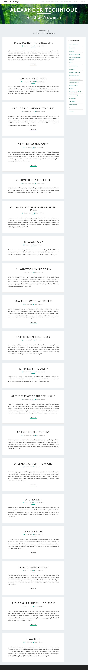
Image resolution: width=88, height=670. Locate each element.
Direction (71, 51)
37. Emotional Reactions (33, 432)
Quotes (71, 88)
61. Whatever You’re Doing (33, 269)
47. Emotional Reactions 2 (33, 337)
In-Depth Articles (73, 66)
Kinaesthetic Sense (74, 75)
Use (70, 108)
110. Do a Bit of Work (33, 78)
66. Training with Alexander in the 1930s (33, 208)
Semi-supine (72, 98)
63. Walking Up (33, 241)
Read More (34, 64)
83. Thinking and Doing (33, 144)
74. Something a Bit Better (33, 180)
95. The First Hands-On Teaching (33, 108)
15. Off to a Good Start (33, 567)
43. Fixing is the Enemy (33, 368)
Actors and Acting (73, 44)
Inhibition (71, 69)
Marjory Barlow (39, 46)
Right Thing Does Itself (75, 91)
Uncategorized (73, 104)
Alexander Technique (11, 2)
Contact (83, 1)
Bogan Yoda (72, 48)
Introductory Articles (74, 72)
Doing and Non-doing (74, 54)
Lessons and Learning (74, 79)
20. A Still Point (33, 531)
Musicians (76, 1)
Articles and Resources (65, 1)
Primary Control (73, 85)
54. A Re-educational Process (33, 301)
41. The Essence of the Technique (33, 396)
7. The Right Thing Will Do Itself (33, 603)
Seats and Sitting (73, 95)
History (71, 63)
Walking (71, 111)
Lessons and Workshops (52, 1)
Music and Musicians (74, 82)
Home (42, 1)
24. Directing (33, 499)
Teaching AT (72, 101)
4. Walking (33, 639)
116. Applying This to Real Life (33, 42)
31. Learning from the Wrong (33, 463)
